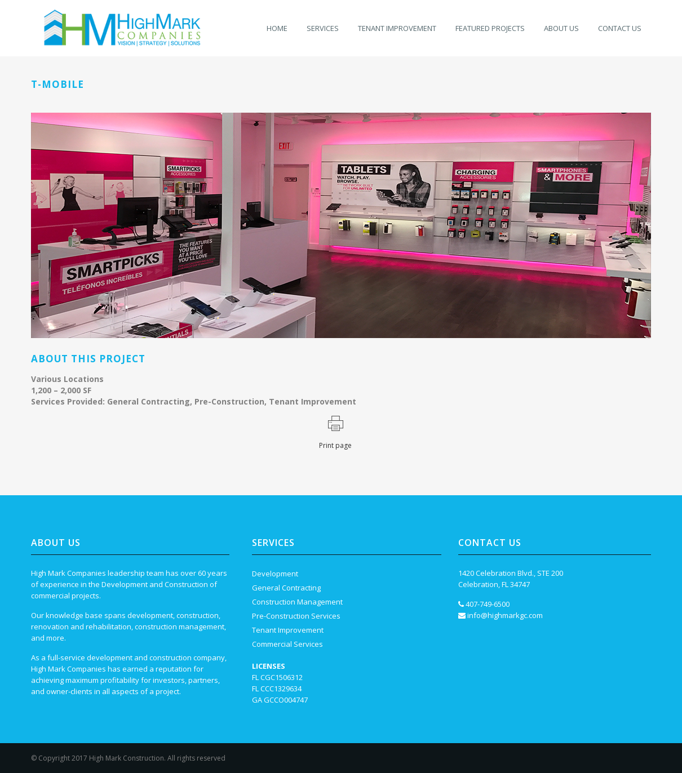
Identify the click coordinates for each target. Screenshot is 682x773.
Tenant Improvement (288, 630)
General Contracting (286, 588)
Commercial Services (287, 644)
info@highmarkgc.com (505, 615)
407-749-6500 (488, 604)
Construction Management (297, 602)
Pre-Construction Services (296, 616)
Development (275, 573)
